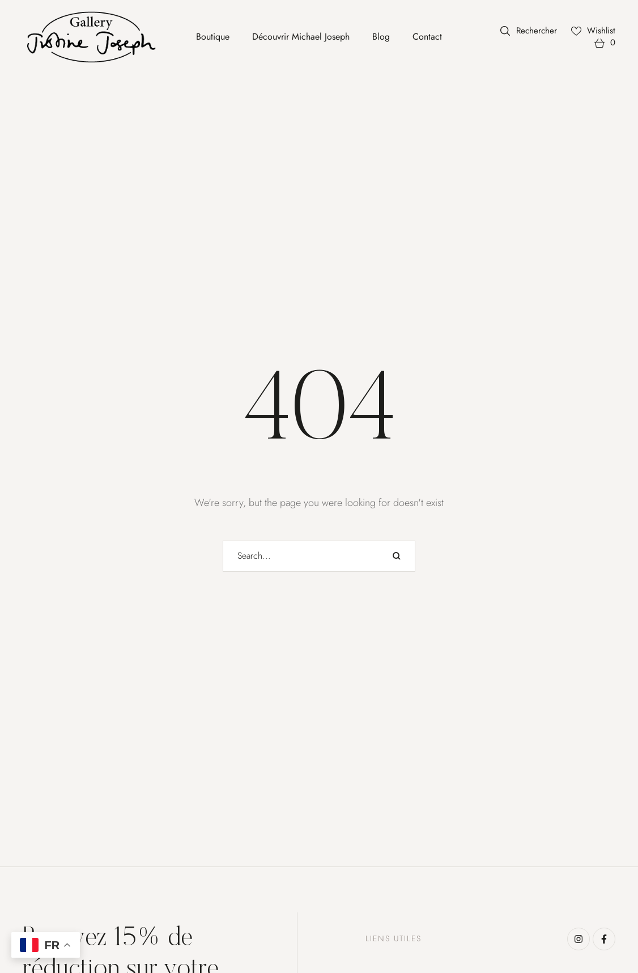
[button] (528, 31)
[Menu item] (212, 37)
